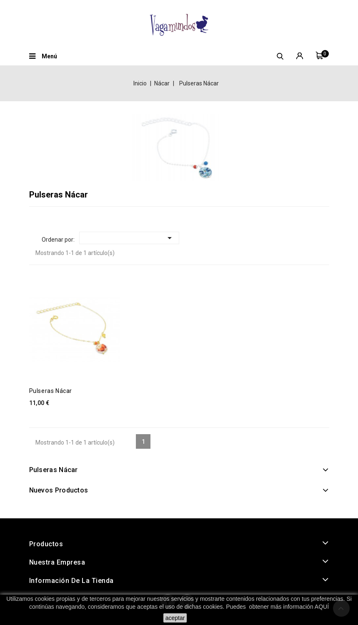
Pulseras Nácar (50, 391)
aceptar (175, 618)
